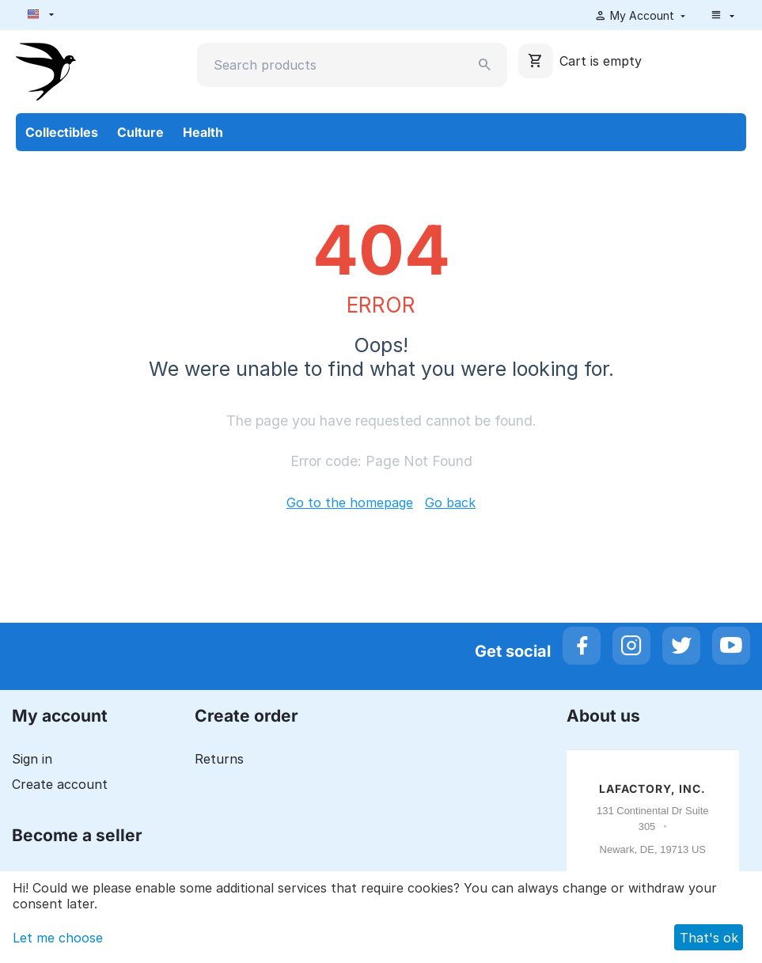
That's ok (709, 938)
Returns (219, 759)
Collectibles (61, 132)
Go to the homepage (349, 502)
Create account (60, 784)
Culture (140, 132)
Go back (450, 502)
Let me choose (58, 938)
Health (203, 132)
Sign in (32, 759)
